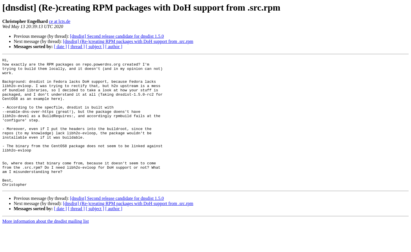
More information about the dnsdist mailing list (45, 247)
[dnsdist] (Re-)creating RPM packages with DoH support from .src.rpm (128, 41)
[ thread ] (76, 46)
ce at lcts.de (59, 21)
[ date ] (60, 46)
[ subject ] (95, 46)
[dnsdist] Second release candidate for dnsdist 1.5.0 (117, 36)
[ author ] (113, 46)
